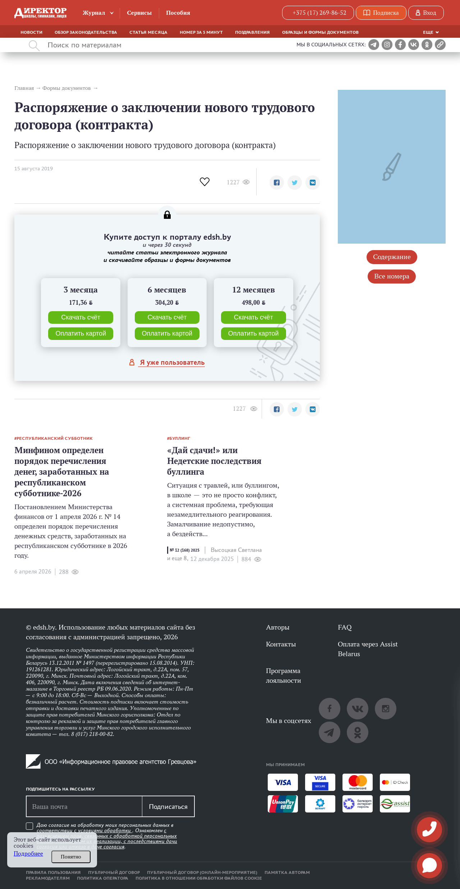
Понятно (71, 857)
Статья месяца (148, 32)
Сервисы (139, 13)
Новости (31, 32)
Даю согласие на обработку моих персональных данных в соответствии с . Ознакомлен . (107, 836)
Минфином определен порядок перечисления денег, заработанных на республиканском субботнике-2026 (61, 471)
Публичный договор (114, 872)
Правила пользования (53, 872)
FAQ (344, 627)
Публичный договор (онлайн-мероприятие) (202, 872)
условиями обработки (105, 830)
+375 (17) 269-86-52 (319, 13)
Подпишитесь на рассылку (60, 789)
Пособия (178, 13)
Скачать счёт (80, 317)
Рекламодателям (48, 878)
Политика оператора (102, 878)
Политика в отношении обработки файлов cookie (198, 878)
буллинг (179, 438)
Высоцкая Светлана (236, 550)
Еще (428, 32)
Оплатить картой (80, 333)
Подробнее (28, 853)
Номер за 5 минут (201, 32)
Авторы (277, 627)
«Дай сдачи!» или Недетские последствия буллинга (214, 460)
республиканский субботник (55, 438)
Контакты (281, 644)
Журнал (94, 13)
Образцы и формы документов (320, 32)
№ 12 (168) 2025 (184, 550)
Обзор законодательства (86, 32)
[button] (277, 182)
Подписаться (168, 806)
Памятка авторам (287, 872)
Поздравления (252, 32)
